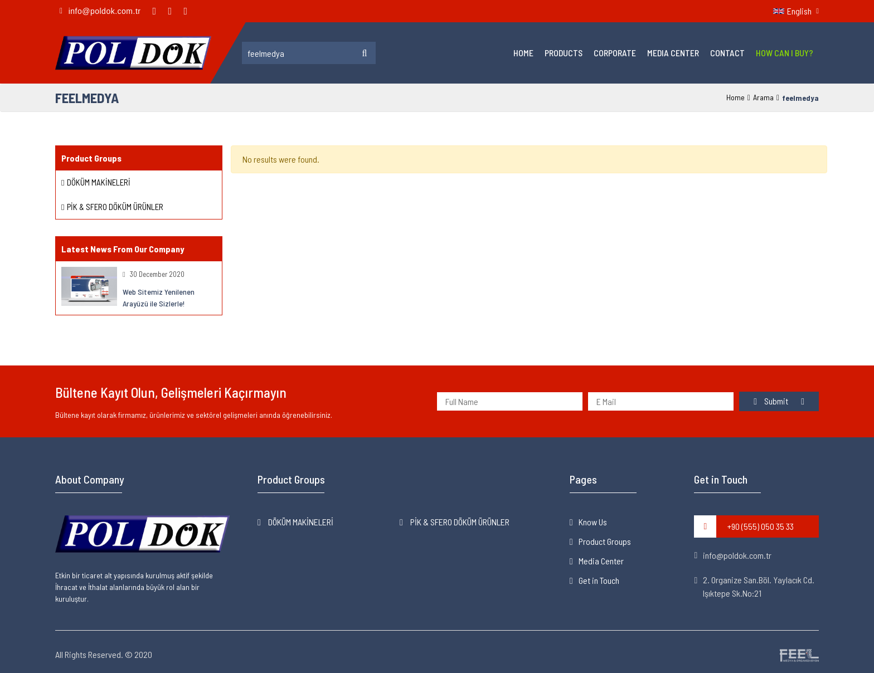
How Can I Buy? (784, 52)
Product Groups (605, 541)
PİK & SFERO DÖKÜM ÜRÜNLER (115, 207)
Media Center (673, 52)
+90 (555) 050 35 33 (744, 526)
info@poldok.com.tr (732, 555)
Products (563, 52)
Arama (763, 97)
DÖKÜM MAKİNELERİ (98, 182)
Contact (727, 52)
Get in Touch (599, 580)
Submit (772, 401)
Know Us (593, 521)
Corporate (615, 52)
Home (523, 52)
